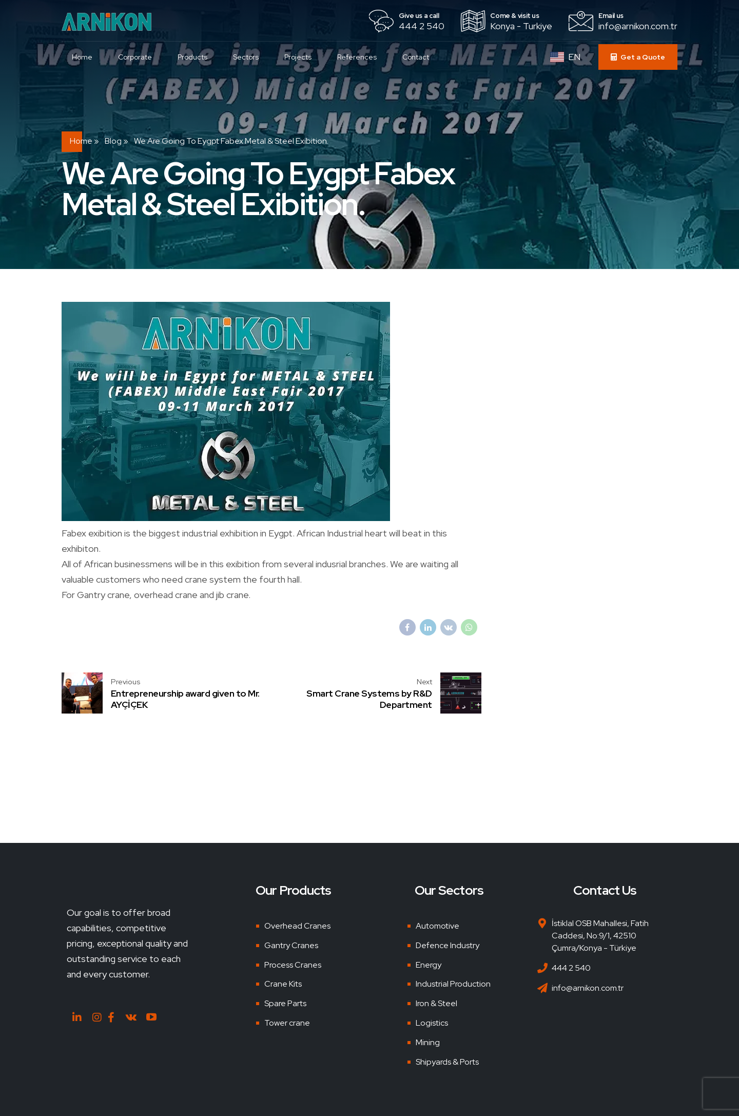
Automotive (437, 925)
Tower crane (287, 1022)
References (359, 57)
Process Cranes (292, 964)
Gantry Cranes (291, 945)
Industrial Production (453, 983)
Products (195, 57)
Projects (300, 57)
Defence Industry (447, 945)
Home (84, 57)
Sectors (248, 57)
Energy (428, 964)
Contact (418, 57)
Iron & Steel (436, 1003)
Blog (113, 141)
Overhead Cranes (297, 925)
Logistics (432, 1022)
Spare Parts (285, 1003)
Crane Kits (283, 983)
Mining (428, 1042)
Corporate (137, 57)
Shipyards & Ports (447, 1061)
